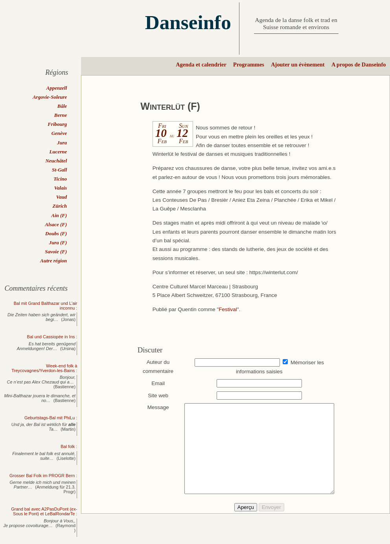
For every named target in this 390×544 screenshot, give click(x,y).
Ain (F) (59, 215)
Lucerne (58, 152)
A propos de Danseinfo (358, 64)
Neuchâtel (56, 161)
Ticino (60, 179)
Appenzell (56, 88)
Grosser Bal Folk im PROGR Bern (42, 475)
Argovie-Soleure (50, 97)
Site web (154, 395)
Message (154, 407)
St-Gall (59, 170)
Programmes (248, 64)
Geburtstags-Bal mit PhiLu (49, 417)
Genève (59, 133)
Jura (62, 143)
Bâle (62, 106)
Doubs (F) (56, 233)
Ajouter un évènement (297, 64)
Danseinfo (188, 22)
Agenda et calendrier (201, 64)
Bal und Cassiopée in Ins (51, 336)
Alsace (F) (56, 224)
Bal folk (68, 446)
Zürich (59, 206)
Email (154, 383)
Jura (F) (58, 242)
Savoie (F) (56, 251)
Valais (60, 188)
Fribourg (57, 124)
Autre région (53, 261)
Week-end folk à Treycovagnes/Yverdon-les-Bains (44, 368)
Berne (60, 115)
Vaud (61, 197)
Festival (228, 309)
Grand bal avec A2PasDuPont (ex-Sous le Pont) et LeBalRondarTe (44, 511)
